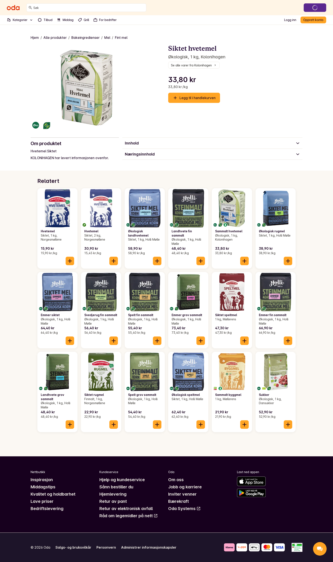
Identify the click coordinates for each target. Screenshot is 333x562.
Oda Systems (184, 508)
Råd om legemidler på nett (128, 515)
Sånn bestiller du (116, 486)
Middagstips (43, 486)
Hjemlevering (113, 494)
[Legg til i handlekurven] (70, 261)
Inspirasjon (42, 479)
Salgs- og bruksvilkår (73, 547)
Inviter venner (182, 494)
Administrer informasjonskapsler (148, 547)
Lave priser (42, 501)
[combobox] (88, 8)
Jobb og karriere (185, 486)
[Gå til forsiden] (13, 7)
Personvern (106, 547)
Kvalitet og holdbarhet (53, 494)
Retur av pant (113, 501)
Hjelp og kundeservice (122, 479)
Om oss (176, 479)
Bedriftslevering (47, 508)
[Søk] (30, 8)
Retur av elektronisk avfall (126, 508)
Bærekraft (178, 501)
